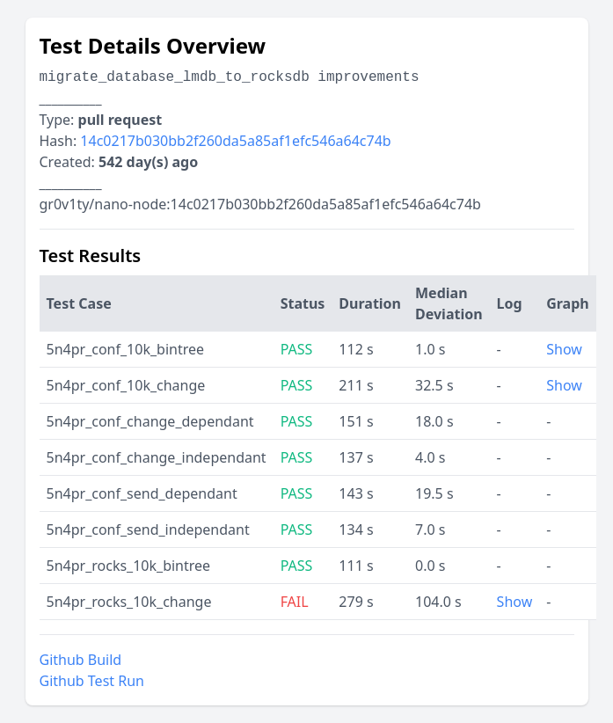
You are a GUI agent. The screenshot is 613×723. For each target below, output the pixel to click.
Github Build (81, 659)
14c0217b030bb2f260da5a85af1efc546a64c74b (235, 140)
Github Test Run (92, 680)
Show (564, 349)
